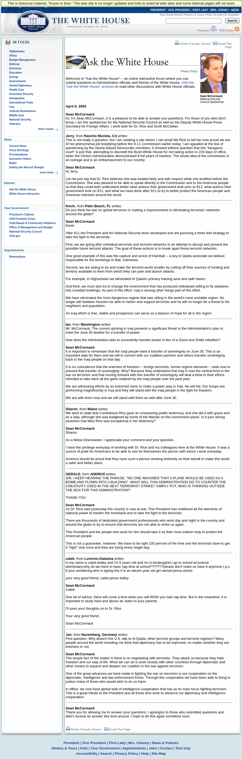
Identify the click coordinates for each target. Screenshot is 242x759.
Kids (209, 14)
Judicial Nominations (22, 111)
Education (15, 72)
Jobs (153, 748)
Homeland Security (21, 94)
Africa (13, 55)
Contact (166, 748)
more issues (45, 128)
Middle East (16, 115)
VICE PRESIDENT (179, 10)
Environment (17, 81)
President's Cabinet (21, 214)
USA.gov (15, 235)
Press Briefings (19, 150)
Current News (18, 146)
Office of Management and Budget (31, 227)
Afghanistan (17, 51)
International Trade (21, 102)
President (71, 743)
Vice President (94, 743)
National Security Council (25, 231)
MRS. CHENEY (219, 10)
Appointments (134, 748)
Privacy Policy (126, 754)
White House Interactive (24, 193)
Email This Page (117, 729)
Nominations (17, 256)
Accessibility (87, 754)
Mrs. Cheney (138, 743)
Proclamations (18, 154)
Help (145, 754)
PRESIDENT (158, 10)
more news (46, 172)
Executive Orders (20, 158)
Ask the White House (22, 189)
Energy (13, 76)
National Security (20, 119)
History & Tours (194, 14)
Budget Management (22, 59)
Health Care (16, 89)
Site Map (159, 754)
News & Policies (165, 743)
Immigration (17, 98)
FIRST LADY (200, 10)
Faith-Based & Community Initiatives (32, 223)
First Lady (117, 743)
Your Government (171, 14)
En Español (232, 14)
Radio (13, 163)
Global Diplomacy (20, 85)
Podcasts (203, 30)
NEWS (235, 10)
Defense (14, 64)
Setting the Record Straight (26, 167)
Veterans (15, 123)
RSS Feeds (226, 30)
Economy (15, 68)
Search (106, 754)
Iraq (11, 106)
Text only (182, 748)
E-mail (218, 14)
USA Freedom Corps (22, 218)
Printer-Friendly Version (192, 43)
